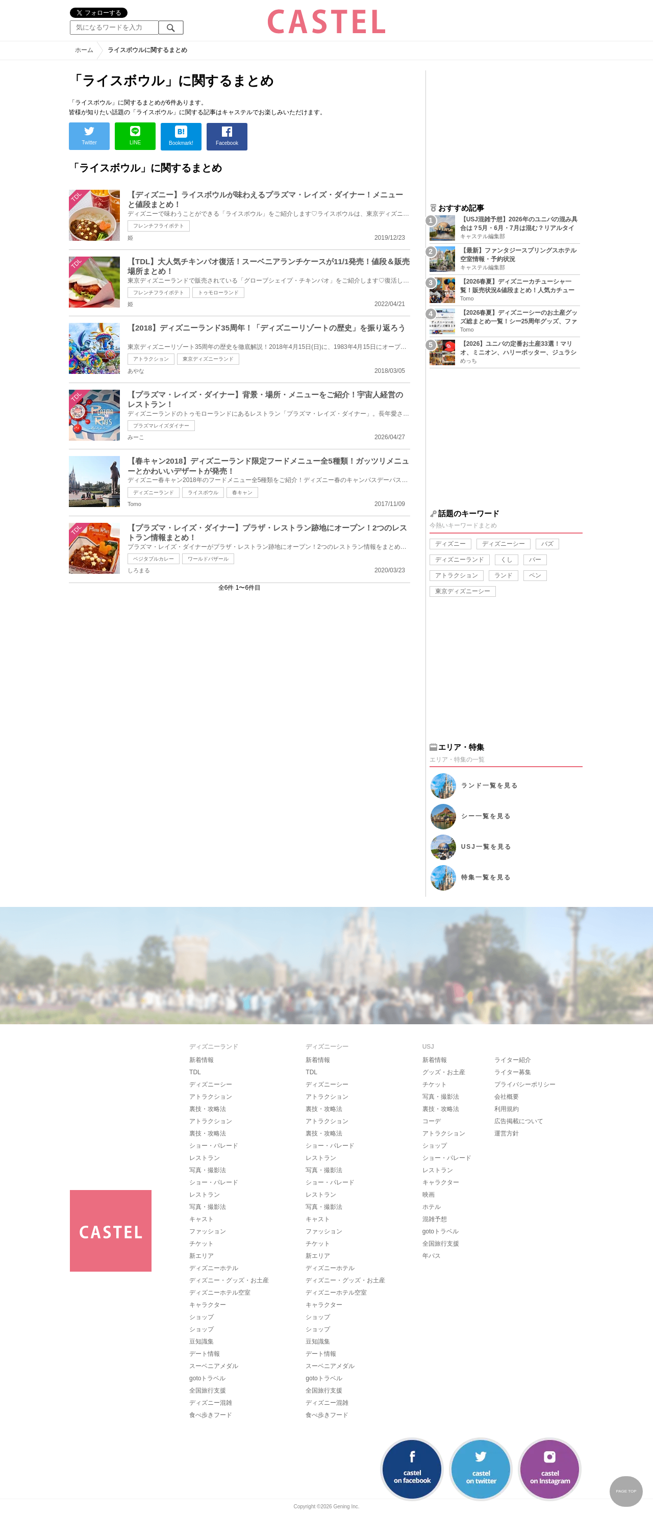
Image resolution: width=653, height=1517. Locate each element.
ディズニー (450, 543)
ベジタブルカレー (153, 559)
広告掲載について (518, 1121)
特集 (486, 877)
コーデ (431, 1121)
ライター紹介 (512, 1060)
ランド (503, 575)
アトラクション (151, 359)
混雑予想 (434, 1219)
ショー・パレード (213, 1145)
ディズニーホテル (213, 1268)
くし (506, 559)
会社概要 (506, 1096)
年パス (431, 1255)
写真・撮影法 (207, 1170)
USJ (486, 846)
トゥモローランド (218, 292)
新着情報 (201, 1060)
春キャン (242, 492)
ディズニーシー (503, 543)
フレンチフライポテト (158, 226)
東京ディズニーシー (462, 591)
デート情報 (204, 1353)
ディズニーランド (153, 492)
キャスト (201, 1219)
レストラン (204, 1157)
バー (535, 559)
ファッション (207, 1231)
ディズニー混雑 (210, 1402)
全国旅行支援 (207, 1390)
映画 (428, 1194)
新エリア (201, 1255)
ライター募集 (512, 1072)
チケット (201, 1243)
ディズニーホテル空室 (219, 1292)
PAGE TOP (626, 1491)
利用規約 (506, 1109)
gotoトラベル (207, 1378)
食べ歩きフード (210, 1415)
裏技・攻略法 (207, 1109)
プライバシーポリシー (525, 1084)
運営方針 (506, 1133)
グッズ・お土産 (443, 1072)
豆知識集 (201, 1341)
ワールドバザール (208, 559)
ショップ (201, 1317)
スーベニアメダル (213, 1366)
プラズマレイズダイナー (161, 425)
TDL (195, 1072)
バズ (547, 543)
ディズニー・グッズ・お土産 (229, 1280)
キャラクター (207, 1304)
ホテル (431, 1206)
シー (486, 816)
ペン (535, 575)
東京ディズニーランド (208, 359)
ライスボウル (203, 492)
